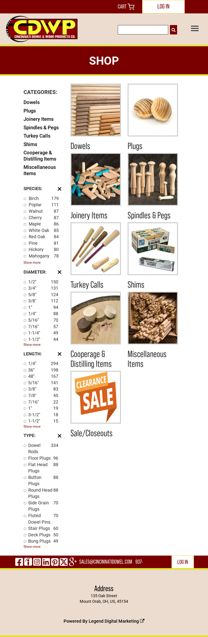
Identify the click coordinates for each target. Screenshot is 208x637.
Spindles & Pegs (41, 127)
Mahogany (44, 256)
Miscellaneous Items (40, 170)
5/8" (43, 294)
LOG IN (163, 6)
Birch (44, 198)
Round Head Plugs (43, 493)
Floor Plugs (43, 458)
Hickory (44, 249)
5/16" (43, 320)
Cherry (44, 217)
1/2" (43, 281)
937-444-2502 (139, 563)
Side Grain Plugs (43, 505)
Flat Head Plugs (43, 467)
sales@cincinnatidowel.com (105, 561)
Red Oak (44, 236)
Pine (44, 243)
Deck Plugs (43, 534)
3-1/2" (43, 414)
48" (43, 376)
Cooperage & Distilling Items (40, 155)
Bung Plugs (43, 541)
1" (43, 307)
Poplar (44, 204)
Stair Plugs (43, 528)
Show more (32, 262)
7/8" (43, 395)
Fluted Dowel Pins (43, 518)
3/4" (43, 288)
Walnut (44, 211)
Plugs (30, 110)
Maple (44, 224)
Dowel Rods (43, 448)
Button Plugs (43, 480)
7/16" (43, 326)
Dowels (32, 102)
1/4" (43, 313)
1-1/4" (43, 332)
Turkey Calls (37, 135)
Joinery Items (39, 119)
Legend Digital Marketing (116, 621)
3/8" (43, 300)
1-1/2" (43, 339)
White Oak (44, 230)
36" (43, 370)
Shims (30, 144)
